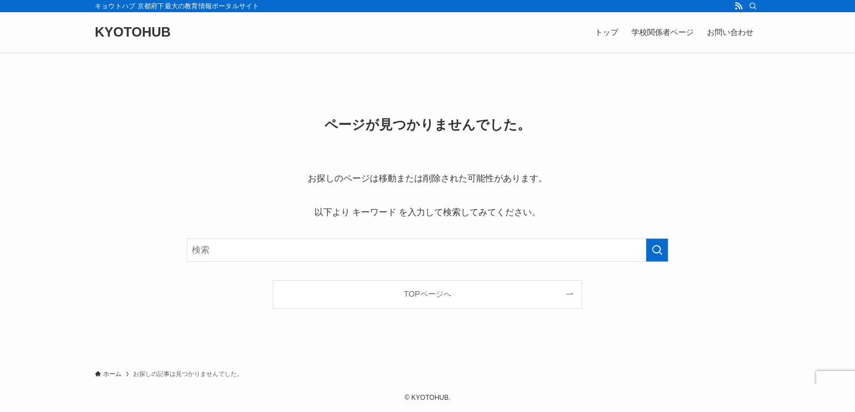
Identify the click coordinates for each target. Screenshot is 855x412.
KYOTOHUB (133, 32)
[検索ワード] (427, 250)
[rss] (738, 6)
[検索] (753, 6)
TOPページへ (427, 293)
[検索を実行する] (657, 250)
